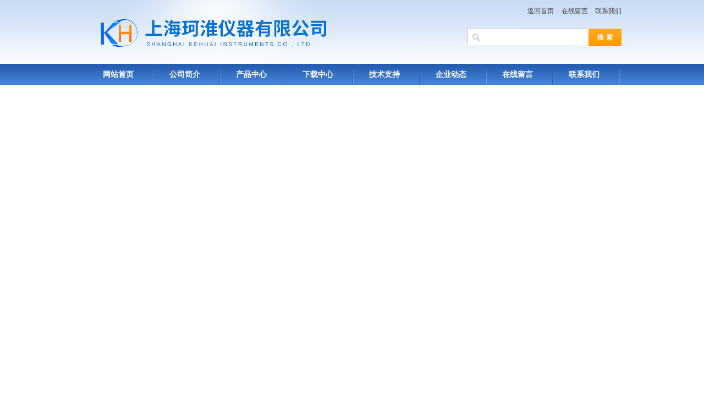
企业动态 (451, 74)
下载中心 (317, 74)
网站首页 (118, 74)
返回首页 (540, 11)
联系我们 (608, 11)
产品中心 (251, 74)
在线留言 (575, 11)
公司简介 (184, 74)
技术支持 (384, 74)
